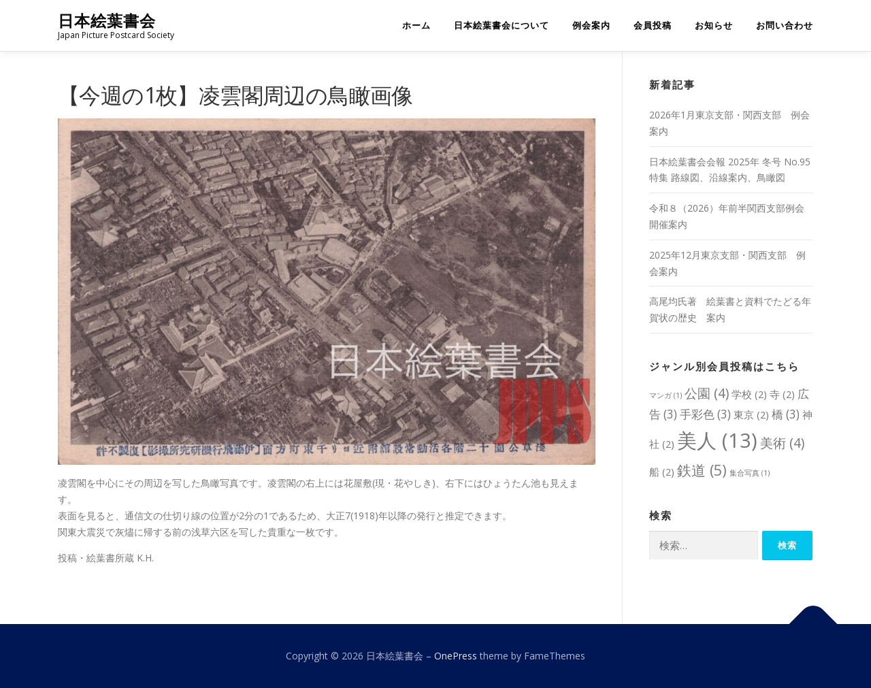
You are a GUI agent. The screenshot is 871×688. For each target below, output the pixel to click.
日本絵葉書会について (501, 25)
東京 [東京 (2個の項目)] (751, 414)
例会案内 (591, 25)
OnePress (455, 655)
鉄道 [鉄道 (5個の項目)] (702, 470)
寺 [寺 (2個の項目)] (782, 394)
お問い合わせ (784, 25)
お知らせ (714, 25)
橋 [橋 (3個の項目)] (786, 414)
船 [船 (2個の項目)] (661, 471)
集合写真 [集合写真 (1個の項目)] (749, 473)
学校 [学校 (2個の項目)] (749, 394)
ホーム (416, 25)
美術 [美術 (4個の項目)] (782, 442)
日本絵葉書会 (107, 21)
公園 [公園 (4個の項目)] (707, 393)
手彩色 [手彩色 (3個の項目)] (705, 414)
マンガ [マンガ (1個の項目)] (665, 395)
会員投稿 (653, 25)
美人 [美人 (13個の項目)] (717, 440)
